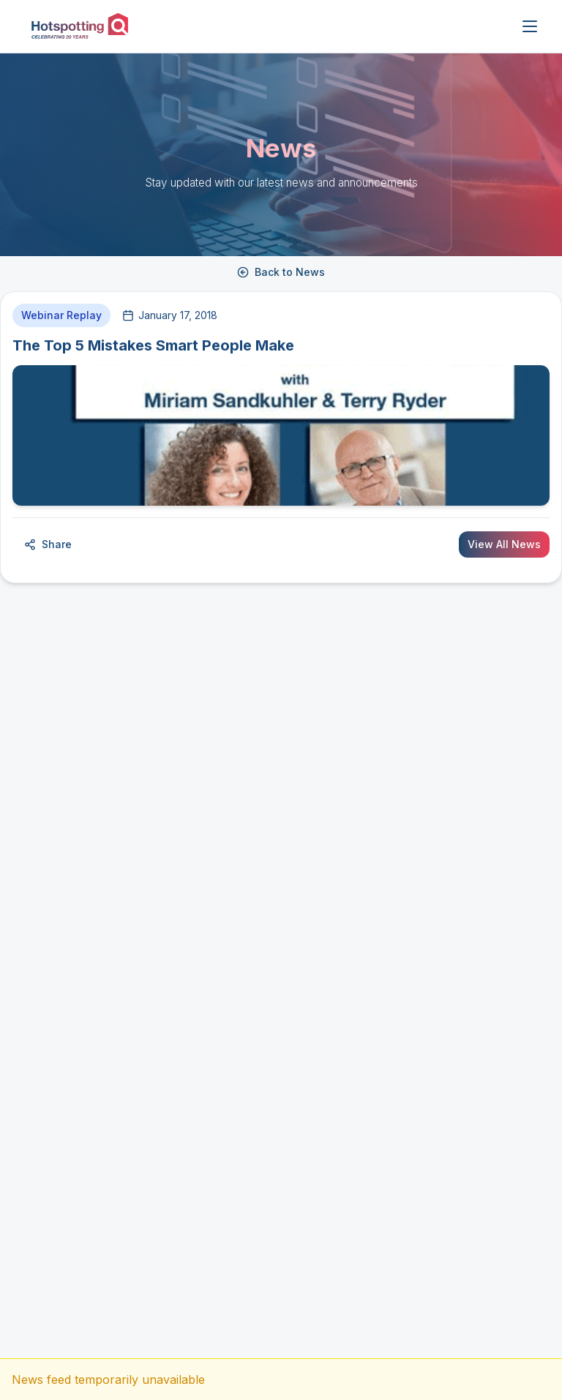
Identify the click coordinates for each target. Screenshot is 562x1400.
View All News (504, 544)
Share (48, 544)
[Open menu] (529, 26)
